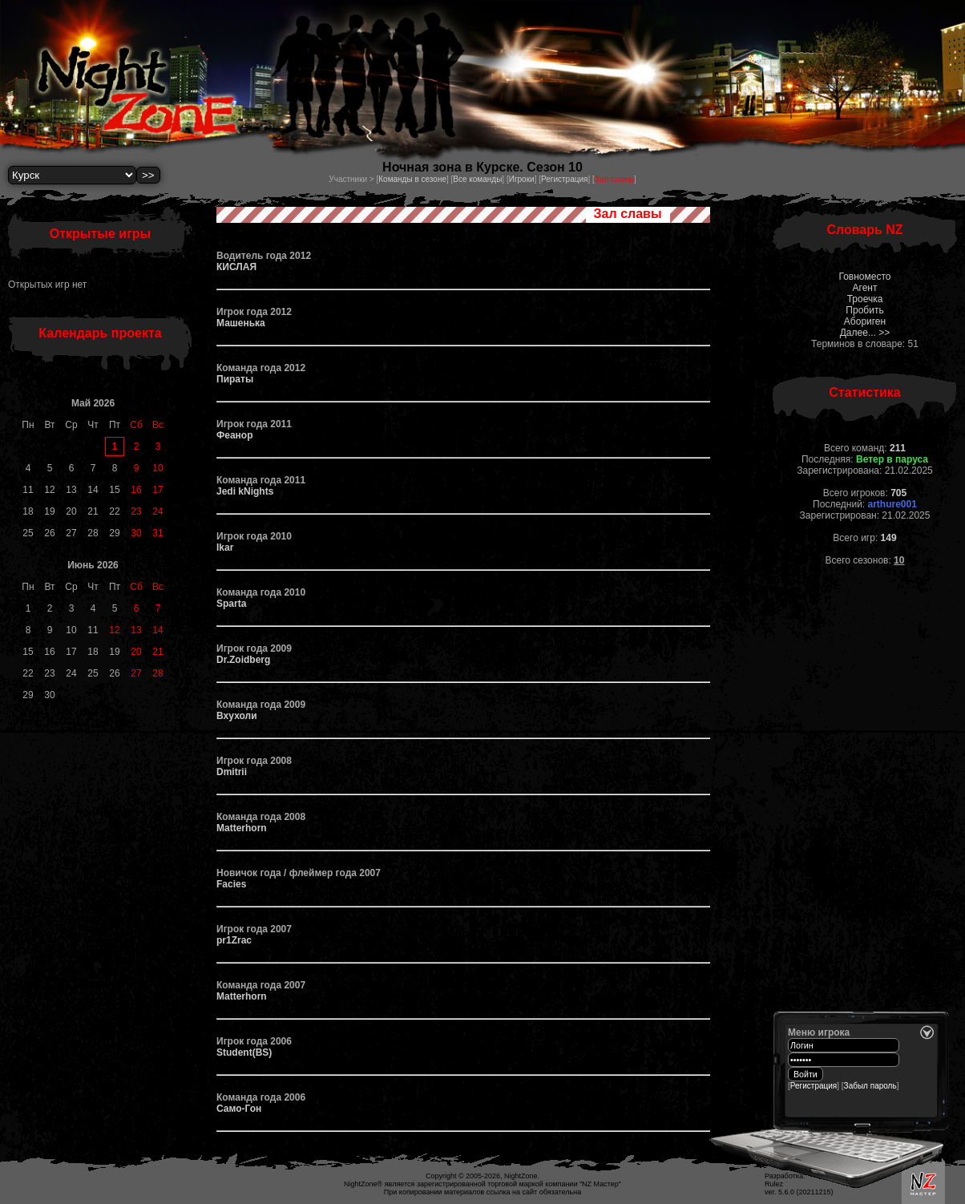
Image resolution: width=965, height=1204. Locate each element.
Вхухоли (236, 715)
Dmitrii (231, 772)
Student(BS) (244, 1052)
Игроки (522, 179)
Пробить (864, 310)
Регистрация (564, 179)
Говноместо (864, 276)
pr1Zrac (234, 940)
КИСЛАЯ (236, 267)
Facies (231, 884)
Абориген (865, 321)
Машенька (240, 323)
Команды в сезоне (412, 179)
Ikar (224, 547)
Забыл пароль (870, 1085)
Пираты (234, 379)
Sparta (231, 603)
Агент (865, 287)
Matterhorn (241, 828)
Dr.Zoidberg (243, 659)
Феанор (234, 435)
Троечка (865, 299)
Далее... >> (865, 332)
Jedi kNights (244, 491)
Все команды (477, 179)
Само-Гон (238, 1108)
